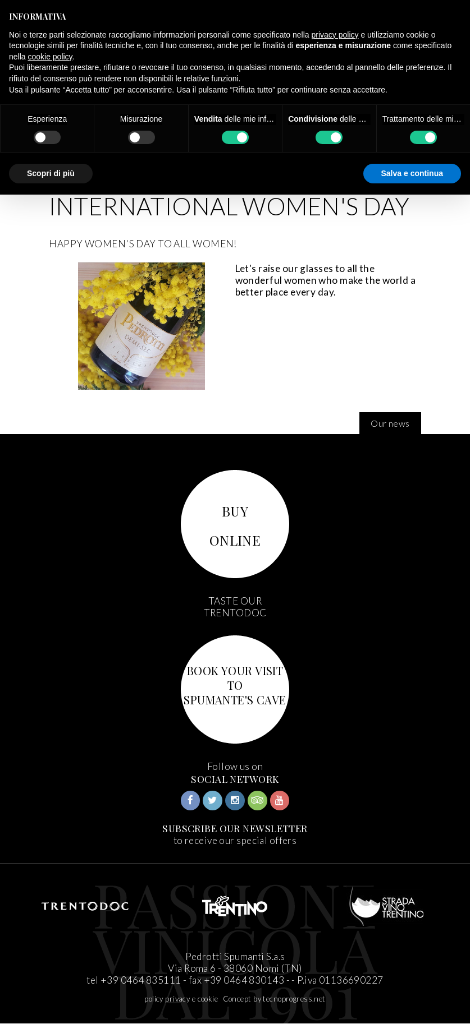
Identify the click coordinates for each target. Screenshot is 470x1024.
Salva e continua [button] (412, 173)
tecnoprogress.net (294, 998)
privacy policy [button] (335, 34)
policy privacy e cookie (181, 998)
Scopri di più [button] (51, 173)
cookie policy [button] (50, 56)
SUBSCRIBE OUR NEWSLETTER (234, 828)
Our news (390, 423)
